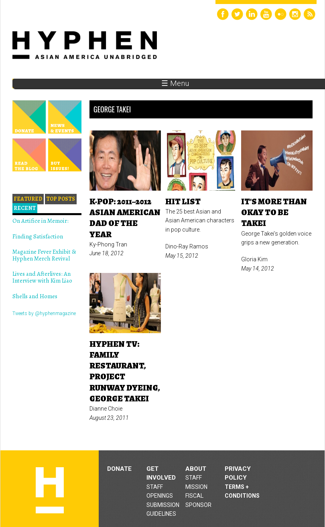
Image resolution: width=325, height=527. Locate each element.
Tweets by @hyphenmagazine (44, 313)
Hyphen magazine (50, 490)
